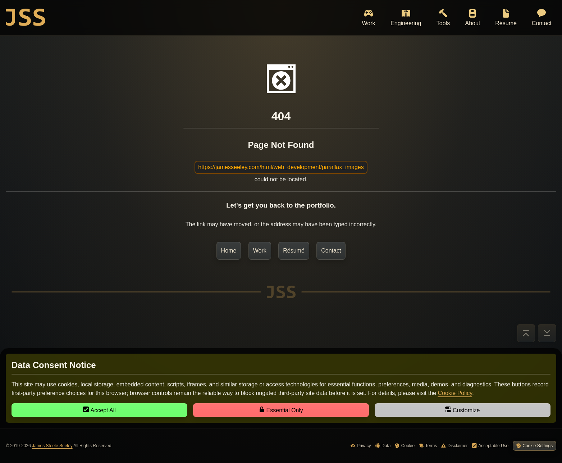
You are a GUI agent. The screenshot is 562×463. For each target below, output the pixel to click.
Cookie (405, 445)
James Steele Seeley (52, 445)
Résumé (294, 251)
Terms (428, 445)
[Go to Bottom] (547, 333)
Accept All (99, 410)
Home (229, 251)
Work (259, 251)
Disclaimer (454, 445)
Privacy (361, 445)
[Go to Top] (526, 333)
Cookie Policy (455, 393)
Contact (331, 251)
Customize (462, 410)
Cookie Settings (534, 445)
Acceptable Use (490, 445)
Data (383, 445)
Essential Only (281, 410)
